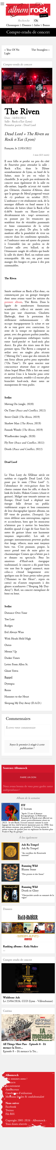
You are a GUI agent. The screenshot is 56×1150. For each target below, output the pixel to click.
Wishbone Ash (11, 997)
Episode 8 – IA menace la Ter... (20, 1051)
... (4, 950)
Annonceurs (12, 1089)
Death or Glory (30, 890)
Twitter (10, 1110)
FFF (23, 805)
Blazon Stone (29, 869)
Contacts (10, 1082)
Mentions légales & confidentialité (25, 1097)
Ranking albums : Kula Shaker (20, 946)
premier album (13, 302)
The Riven (21, 112)
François (9, 148)
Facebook (11, 1107)
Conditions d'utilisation (19, 1093)
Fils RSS (10, 1114)
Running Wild (30, 866)
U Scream (26, 809)
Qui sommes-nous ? (16, 1079)
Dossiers (26, 25)
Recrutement (13, 1086)
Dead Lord (30, 125)
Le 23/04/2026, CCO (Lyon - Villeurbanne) (28, 1001)
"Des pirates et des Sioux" (33, 874)
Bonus (46, 25)
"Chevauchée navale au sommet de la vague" (38, 896)
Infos (37, 25)
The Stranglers (39, 50)
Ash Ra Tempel (30, 845)
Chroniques (12, 25)
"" (27, 822)
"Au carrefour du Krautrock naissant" (34, 854)
